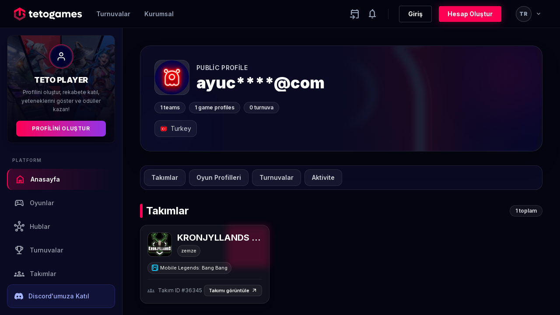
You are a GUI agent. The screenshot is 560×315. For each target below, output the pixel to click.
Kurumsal (159, 14)
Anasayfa (37, 179)
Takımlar (35, 274)
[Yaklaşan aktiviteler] (355, 14)
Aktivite (323, 177)
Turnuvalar (113, 14)
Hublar (32, 226)
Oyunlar (34, 203)
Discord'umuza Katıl (51, 296)
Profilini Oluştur (61, 128)
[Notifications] (372, 14)
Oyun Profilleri (218, 177)
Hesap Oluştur (470, 14)
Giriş (415, 14)
